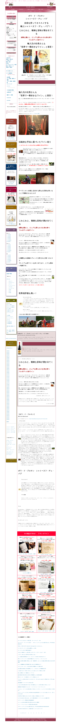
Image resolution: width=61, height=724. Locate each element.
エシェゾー (9, 448)
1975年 (8, 380)
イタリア (8, 319)
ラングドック (11, 288)
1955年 (8, 353)
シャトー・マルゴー (10, 426)
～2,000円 (9, 236)
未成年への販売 (9, 67)
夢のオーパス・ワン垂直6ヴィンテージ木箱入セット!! (28, 677)
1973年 (8, 377)
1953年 (8, 350)
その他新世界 (9, 323)
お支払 (7, 63)
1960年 (8, 360)
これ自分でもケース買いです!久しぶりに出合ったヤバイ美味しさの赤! (31, 670)
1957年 (8, 356)
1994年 (8, 406)
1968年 (8, 371)
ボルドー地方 (9, 304)
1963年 (8, 364)
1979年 (8, 385)
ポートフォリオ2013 (11, 203)
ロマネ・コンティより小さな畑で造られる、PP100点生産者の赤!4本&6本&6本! (33, 706)
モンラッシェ (9, 447)
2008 (10, 292)
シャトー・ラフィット (11, 428)
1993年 (8, 404)
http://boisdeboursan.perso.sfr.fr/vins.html (38, 418)
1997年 (8, 410)
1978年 (8, 384)
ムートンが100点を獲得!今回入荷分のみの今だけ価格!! (28, 702)
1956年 (8, 354)
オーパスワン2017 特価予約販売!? (25, 650)
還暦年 (8, 421)
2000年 (8, 414)
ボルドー (10, 281)
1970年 (8, 373)
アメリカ (8, 320)
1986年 (8, 395)
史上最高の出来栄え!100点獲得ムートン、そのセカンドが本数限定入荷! (32, 668)
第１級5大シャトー (10, 424)
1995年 (8, 407)
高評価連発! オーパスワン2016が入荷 (25, 682)
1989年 (8, 399)
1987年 (8, 396)
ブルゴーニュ (11, 282)
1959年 (8, 358)
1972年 (8, 376)
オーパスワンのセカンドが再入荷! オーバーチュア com (29, 640)
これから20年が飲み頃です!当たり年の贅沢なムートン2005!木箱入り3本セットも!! (34, 684)
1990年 (8, 400)
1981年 (8, 388)
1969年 (8, 372)
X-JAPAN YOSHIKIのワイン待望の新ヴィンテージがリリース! (30, 708)
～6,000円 (9, 238)
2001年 (8, 415)
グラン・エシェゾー (10, 449)
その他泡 (8, 315)
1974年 (8, 379)
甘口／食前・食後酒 (10, 330)
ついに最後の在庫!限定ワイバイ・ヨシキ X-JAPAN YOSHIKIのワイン (32, 656)
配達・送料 (8, 61)
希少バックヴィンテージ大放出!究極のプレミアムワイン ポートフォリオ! (32, 658)
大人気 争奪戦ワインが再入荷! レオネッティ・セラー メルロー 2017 (32, 652)
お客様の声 (9, 92)
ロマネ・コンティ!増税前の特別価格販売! (26, 700)
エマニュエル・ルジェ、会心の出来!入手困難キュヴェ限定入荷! (30, 666)
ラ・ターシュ (9, 441)
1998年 (8, 411)
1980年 (8, 387)
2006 (10, 289)
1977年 (8, 383)
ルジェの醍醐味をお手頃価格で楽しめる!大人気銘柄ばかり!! (29, 664)
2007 (10, 291)
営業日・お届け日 (9, 59)
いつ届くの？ (8, 60)
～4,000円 (9, 237)
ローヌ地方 (9, 308)
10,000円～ (9, 241)
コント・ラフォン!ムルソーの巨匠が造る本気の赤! (28, 704)
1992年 (8, 403)
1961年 (8, 361)
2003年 (8, 418)
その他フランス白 (10, 311)
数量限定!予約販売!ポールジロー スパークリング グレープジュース (31, 686)
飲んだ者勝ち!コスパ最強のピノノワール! (26, 672)
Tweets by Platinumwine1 (11, 338)
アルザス (10, 286)
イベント (8, 86)
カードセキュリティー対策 (11, 64)
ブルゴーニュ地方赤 (10, 305)
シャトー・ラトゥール (11, 430)
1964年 (8, 365)
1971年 (8, 375)
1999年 (8, 412)
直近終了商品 (9, 273)
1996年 (8, 408)
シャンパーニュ (12, 285)
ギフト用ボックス (9, 70)
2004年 (8, 419)
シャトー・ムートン (10, 429)
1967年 (8, 369)
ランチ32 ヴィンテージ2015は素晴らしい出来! (27, 648)
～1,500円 (9, 234)
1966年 (8, 368)
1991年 (8, 402)
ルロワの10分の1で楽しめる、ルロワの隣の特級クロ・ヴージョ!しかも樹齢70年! (34, 698)
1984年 (8, 392)
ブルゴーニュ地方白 (10, 307)
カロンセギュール (10, 451)
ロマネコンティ (10, 453)
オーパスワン (9, 454)
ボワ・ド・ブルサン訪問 (34, 113)
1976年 (8, 381)
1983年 (8, 391)
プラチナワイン (10, 348)
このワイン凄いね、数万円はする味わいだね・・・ (28, 654)
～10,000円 (9, 240)
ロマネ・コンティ (10, 440)
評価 (50, 574)
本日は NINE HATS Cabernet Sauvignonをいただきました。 (30, 646)
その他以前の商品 (10, 90)
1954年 (8, 352)
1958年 (8, 357)
